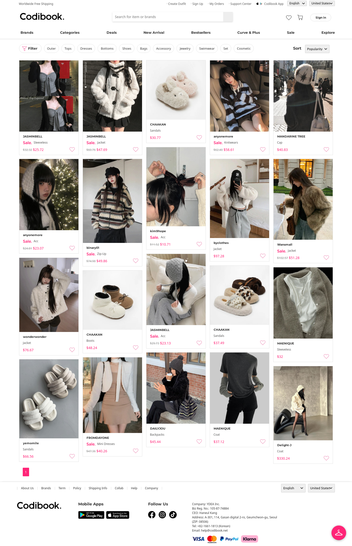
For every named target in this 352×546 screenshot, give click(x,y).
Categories (69, 32)
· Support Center (240, 4)
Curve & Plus (248, 32)
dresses (86, 48)
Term (62, 488)
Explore (328, 32)
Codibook (42, 16)
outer (51, 48)
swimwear (207, 48)
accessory (163, 48)
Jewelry (185, 48)
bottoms (107, 48)
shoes (126, 48)
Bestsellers (200, 32)
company (151, 488)
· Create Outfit (176, 4)
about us (27, 488)
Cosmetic (244, 48)
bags (143, 48)
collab (119, 488)
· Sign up (197, 4)
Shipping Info (98, 488)
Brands (27, 32)
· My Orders (216, 4)
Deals (112, 32)
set (225, 48)
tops (68, 48)
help (134, 488)
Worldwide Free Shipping (36, 4)
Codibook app (274, 4)
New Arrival (153, 32)
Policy (77, 488)
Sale (291, 32)
